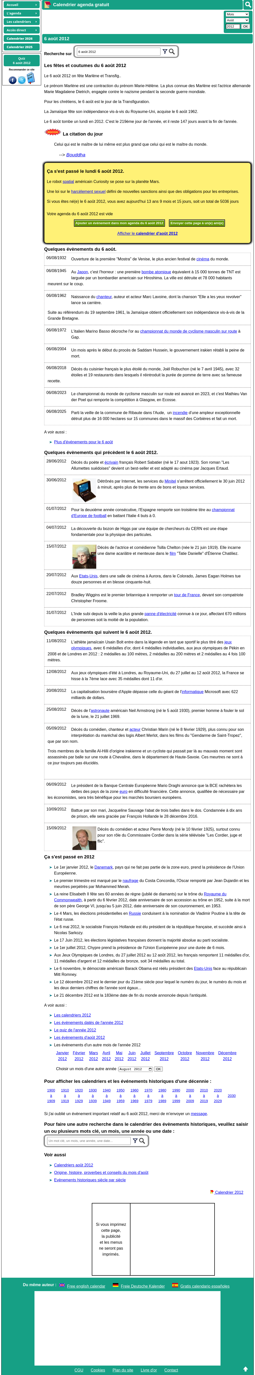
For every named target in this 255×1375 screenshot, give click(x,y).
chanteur (103, 297)
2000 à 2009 (190, 1095)
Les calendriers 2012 (72, 1015)
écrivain (111, 462)
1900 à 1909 (51, 1095)
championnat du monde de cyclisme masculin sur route (188, 331)
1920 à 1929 (79, 1095)
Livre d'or (149, 1370)
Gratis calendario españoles (204, 1286)
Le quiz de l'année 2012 (75, 1030)
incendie (180, 413)
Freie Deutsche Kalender (143, 1286)
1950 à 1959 (121, 1095)
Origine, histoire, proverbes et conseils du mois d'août (101, 1172)
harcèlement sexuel (88, 191)
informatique (193, 692)
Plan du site (123, 1370)
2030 (232, 1095)
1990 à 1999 (176, 1095)
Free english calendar (86, 1286)
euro (124, 791)
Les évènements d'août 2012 (79, 1037)
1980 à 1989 (162, 1095)
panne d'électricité (160, 614)
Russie (135, 913)
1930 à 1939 (93, 1095)
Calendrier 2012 (226, 1192)
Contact (171, 1370)
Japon (82, 272)
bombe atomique (156, 272)
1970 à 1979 (148, 1095)
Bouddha (75, 154)
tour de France (187, 595)
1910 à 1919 (65, 1095)
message (199, 1114)
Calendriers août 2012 (73, 1165)
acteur (134, 729)
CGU (78, 1370)
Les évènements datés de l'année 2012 (88, 1023)
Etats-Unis (88, 576)
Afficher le (147, 233)
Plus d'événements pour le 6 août (83, 442)
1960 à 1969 (134, 1095)
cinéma (202, 259)
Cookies (98, 1370)
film (173, 553)
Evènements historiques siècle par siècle (90, 1180)
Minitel (170, 481)
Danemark (104, 867)
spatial (68, 181)
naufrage (130, 881)
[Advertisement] (132, 21)
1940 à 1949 (107, 1095)
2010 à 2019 (204, 1095)
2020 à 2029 (218, 1095)
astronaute (100, 710)
